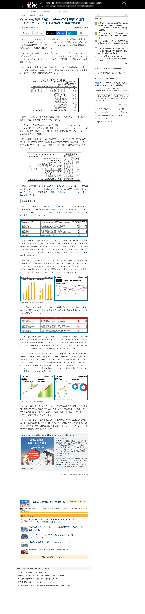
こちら (42, 215)
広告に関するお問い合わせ (106, 115)
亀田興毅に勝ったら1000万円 (41, 186)
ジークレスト (81, 252)
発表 (43, 420)
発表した (40, 134)
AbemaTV (31, 125)
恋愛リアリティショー (33, 371)
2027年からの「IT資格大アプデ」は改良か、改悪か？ (34, 572)
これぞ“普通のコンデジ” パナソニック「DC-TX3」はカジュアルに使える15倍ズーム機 (113, 58)
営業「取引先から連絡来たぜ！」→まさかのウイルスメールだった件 (39, 582)
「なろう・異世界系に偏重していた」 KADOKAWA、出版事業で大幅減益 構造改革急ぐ (111, 90)
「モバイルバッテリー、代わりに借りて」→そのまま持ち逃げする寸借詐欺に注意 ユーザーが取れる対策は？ (113, 51)
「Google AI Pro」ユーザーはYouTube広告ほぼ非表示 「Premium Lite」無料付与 (113, 35)
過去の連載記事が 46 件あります (54, 557)
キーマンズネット (43, 568)
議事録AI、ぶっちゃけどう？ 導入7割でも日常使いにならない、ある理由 (41, 575)
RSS (122, 109)
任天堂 (35, 117)
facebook (124, 112)
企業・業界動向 (34, 11)
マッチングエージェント (30, 266)
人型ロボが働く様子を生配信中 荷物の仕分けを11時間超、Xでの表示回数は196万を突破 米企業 (112, 98)
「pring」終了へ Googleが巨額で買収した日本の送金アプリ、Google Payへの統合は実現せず (113, 43)
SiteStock (69, 462)
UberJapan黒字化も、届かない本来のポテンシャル (49, 542)
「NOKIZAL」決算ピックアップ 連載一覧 (48, 502)
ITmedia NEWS (24, 11)
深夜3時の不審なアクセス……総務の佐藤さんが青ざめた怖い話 (37, 579)
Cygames (26, 53)
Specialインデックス (104, 122)
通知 (40, 33)
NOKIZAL (78, 27)
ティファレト (49, 263)
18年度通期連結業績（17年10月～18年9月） (51, 206)
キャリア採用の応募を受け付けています (110, 73)
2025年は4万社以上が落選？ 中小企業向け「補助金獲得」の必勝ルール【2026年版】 (44, 585)
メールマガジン (102, 118)
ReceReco (60, 464)
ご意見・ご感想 (102, 109)
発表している (54, 120)
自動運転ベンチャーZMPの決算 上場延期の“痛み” (49, 550)
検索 (126, 15)
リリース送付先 (102, 112)
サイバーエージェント (72, 128)
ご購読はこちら (122, 104)
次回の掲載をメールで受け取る (76, 501)
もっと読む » (125, 64)
